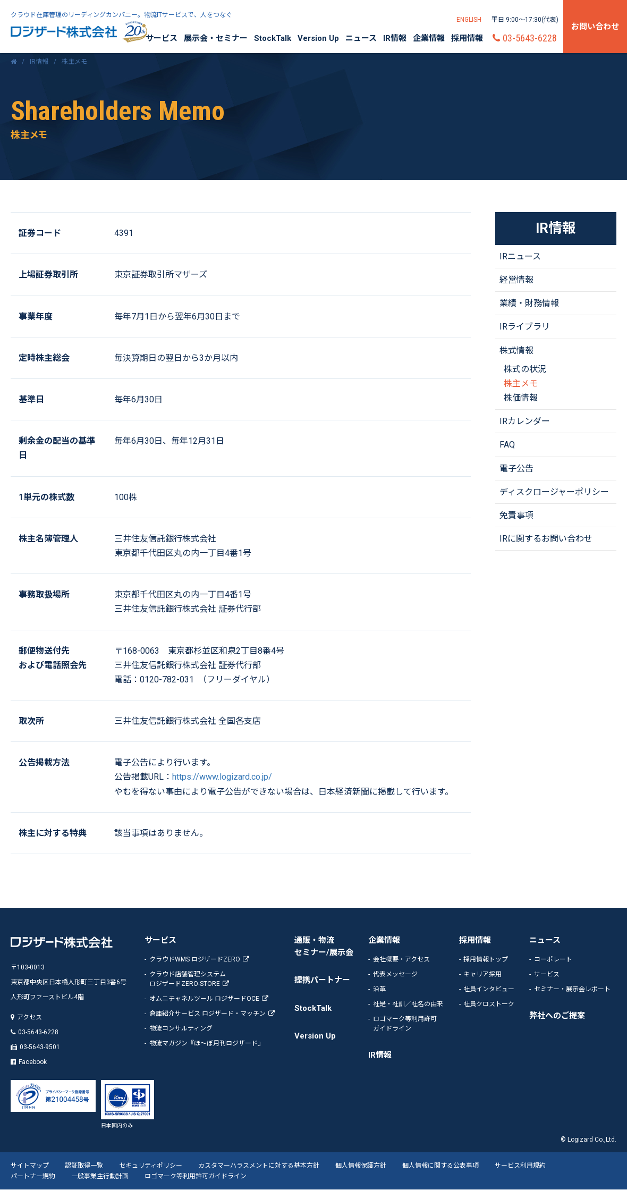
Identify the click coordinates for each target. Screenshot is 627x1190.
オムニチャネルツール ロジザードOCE (204, 998)
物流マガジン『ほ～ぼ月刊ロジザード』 (206, 1043)
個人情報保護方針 (360, 1166)
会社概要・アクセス (401, 959)
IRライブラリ (524, 327)
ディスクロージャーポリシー (554, 492)
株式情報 (516, 350)
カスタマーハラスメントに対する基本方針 (258, 1166)
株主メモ (521, 384)
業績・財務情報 (529, 304)
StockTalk (272, 38)
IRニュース (520, 257)
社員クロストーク (488, 1004)
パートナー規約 (33, 1176)
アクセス (29, 1018)
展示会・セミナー (216, 38)
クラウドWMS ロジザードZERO (194, 959)
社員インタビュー (488, 989)
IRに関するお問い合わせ (545, 539)
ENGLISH (468, 19)
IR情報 (394, 38)
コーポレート (553, 959)
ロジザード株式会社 (64, 32)
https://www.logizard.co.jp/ (222, 777)
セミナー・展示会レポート (572, 989)
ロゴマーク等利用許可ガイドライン (196, 1176)
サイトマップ (30, 1166)
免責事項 (516, 516)
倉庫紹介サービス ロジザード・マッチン (207, 1013)
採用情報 (467, 38)
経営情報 (516, 280)
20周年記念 (134, 32)
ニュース (361, 38)
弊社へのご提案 (557, 1015)
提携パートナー (322, 980)
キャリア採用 (482, 974)
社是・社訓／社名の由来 (408, 1004)
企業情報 (429, 38)
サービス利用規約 (520, 1166)
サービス (161, 38)
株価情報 (521, 398)
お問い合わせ (595, 26)
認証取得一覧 (84, 1166)
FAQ (507, 445)
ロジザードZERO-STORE (216, 978)
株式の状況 (525, 369)
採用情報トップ (485, 959)
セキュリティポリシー (150, 1166)
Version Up (318, 38)
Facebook (33, 1062)
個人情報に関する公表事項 (440, 1166)
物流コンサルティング (181, 1028)
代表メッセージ (395, 974)
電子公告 (516, 468)
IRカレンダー (524, 422)
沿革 (379, 989)
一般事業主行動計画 (100, 1176)
